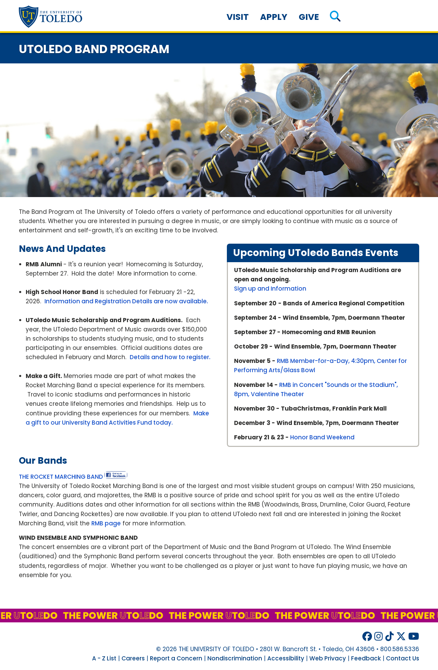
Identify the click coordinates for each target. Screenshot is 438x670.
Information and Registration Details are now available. (126, 301)
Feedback (366, 658)
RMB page (106, 523)
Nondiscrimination (234, 658)
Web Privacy (327, 658)
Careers (133, 658)
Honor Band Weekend (322, 437)
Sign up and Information (270, 288)
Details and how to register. (170, 357)
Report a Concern (176, 658)
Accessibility (285, 658)
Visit (238, 17)
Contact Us (402, 658)
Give (309, 17)
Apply (273, 17)
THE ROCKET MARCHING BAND (61, 477)
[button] (335, 17)
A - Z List (104, 658)
